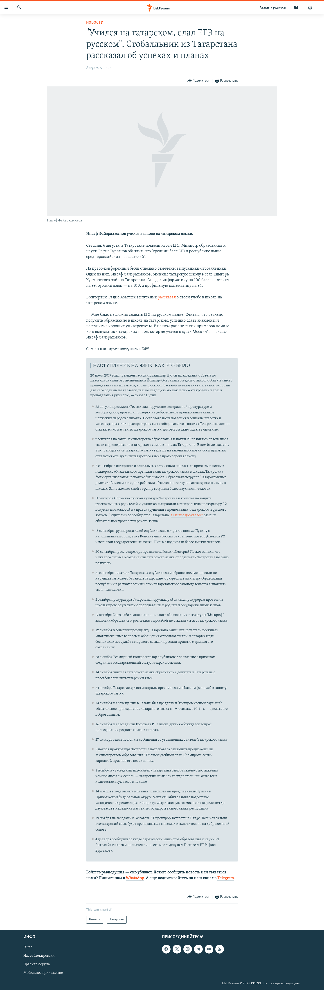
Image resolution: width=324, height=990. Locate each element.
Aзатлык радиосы (273, 7)
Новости (95, 22)
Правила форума (36, 964)
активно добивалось (187, 515)
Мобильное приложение (43, 973)
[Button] (198, 81)
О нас (27, 947)
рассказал (167, 297)
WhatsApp (135, 878)
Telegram (225, 878)
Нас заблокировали (39, 956)
